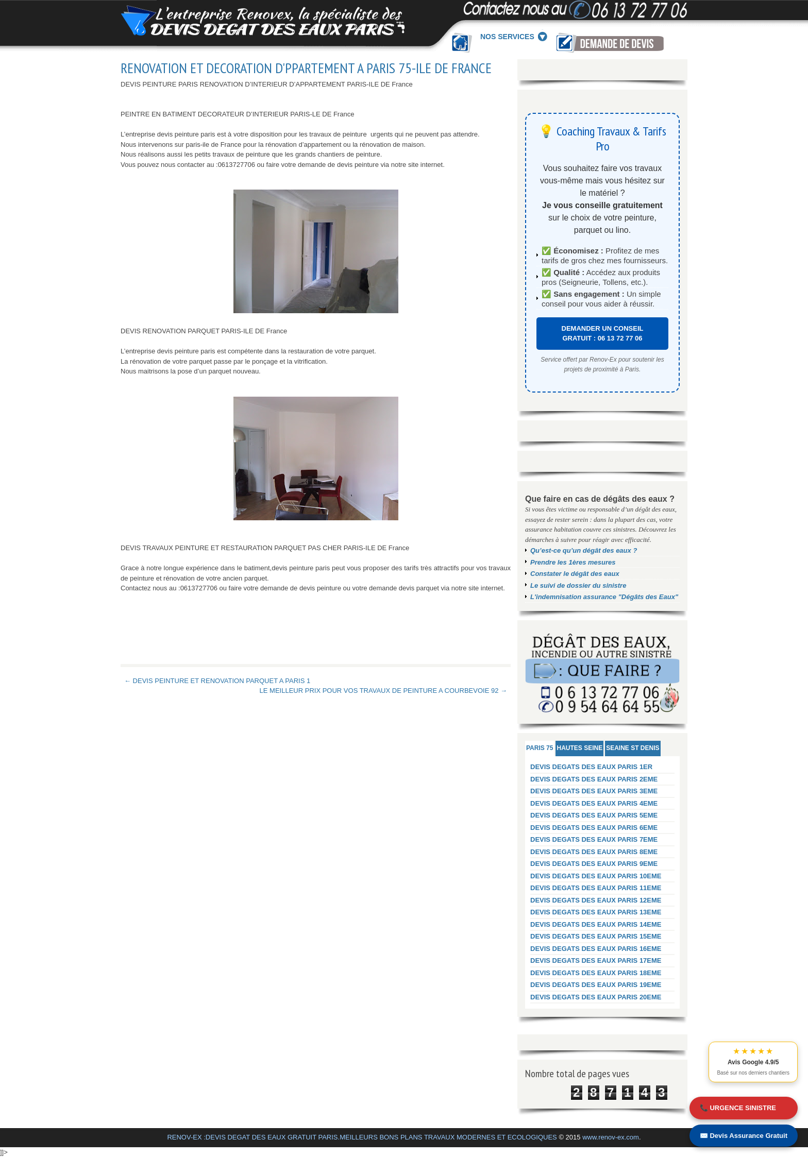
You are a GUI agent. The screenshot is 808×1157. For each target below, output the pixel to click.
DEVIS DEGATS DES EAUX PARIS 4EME (594, 803)
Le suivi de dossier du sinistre (578, 585)
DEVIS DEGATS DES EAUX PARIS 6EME (594, 827)
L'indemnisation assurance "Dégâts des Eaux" (604, 597)
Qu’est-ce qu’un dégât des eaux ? (583, 550)
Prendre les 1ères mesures (573, 562)
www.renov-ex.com (610, 1137)
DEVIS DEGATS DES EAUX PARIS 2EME (594, 779)
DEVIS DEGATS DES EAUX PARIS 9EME (594, 863)
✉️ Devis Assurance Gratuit (743, 1135)
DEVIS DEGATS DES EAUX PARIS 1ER (591, 767)
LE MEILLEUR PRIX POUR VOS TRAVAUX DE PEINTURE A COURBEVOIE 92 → (383, 690)
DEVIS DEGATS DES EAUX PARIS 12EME (596, 900)
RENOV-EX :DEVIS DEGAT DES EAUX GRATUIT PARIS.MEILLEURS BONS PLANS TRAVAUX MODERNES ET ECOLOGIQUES (362, 1137)
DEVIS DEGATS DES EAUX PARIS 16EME (596, 948)
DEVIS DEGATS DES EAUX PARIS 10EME (596, 876)
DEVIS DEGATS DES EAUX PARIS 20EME (596, 997)
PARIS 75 (539, 748)
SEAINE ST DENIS (632, 748)
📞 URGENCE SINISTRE (738, 1108)
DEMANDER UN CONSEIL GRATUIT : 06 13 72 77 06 (603, 334)
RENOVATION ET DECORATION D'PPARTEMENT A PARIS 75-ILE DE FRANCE (306, 68)
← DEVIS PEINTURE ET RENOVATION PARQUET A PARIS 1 (217, 681)
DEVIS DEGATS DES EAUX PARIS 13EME (596, 912)
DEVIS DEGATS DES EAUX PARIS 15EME (596, 936)
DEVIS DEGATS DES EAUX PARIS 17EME (596, 960)
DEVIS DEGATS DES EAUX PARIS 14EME (596, 924)
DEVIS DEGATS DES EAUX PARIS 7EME (594, 839)
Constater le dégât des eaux (574, 573)
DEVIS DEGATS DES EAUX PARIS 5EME (594, 815)
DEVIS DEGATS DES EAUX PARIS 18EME (596, 973)
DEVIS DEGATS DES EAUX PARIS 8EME (594, 852)
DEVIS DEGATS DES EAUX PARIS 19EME (596, 985)
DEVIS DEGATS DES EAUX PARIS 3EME (594, 791)
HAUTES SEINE (579, 748)
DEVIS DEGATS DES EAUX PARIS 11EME (596, 888)
